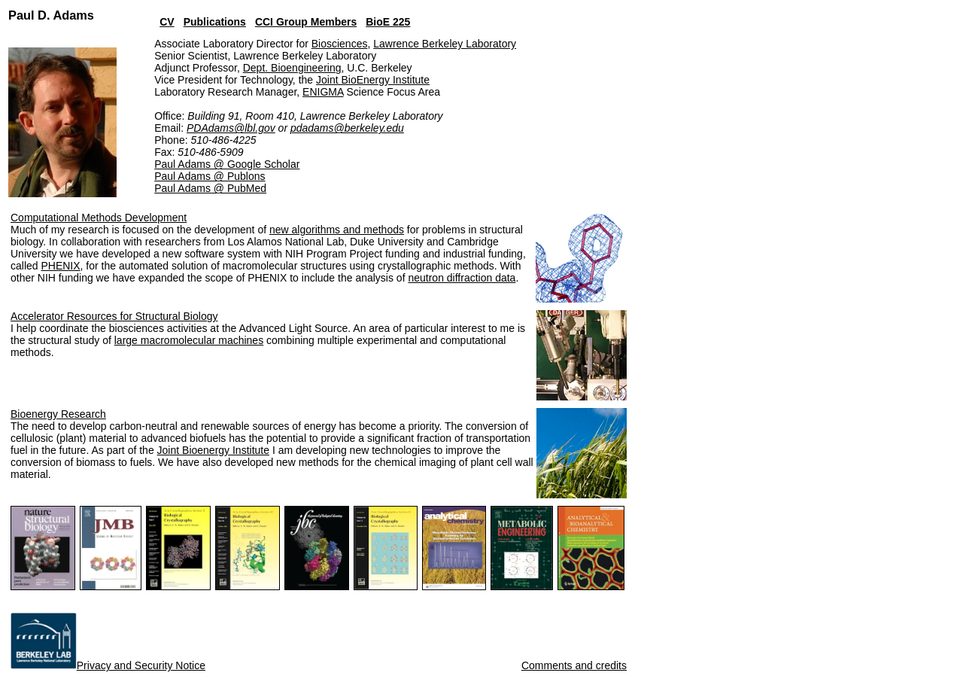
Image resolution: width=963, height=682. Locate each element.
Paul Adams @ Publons (209, 176)
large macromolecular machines (188, 340)
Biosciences (339, 44)
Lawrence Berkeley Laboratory (444, 44)
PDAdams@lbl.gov (231, 128)
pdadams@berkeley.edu (347, 128)
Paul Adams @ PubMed (210, 188)
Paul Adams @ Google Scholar (226, 164)
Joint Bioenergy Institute (213, 450)
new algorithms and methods (336, 230)
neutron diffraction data (461, 278)
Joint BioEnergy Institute (373, 80)
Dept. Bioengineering (292, 68)
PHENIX (60, 266)
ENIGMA (322, 92)
